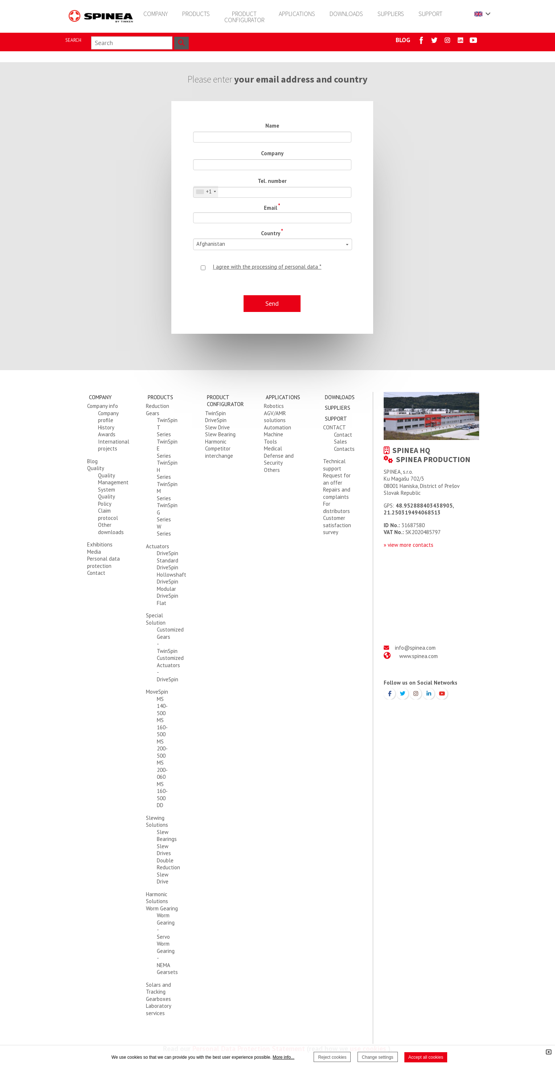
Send (272, 303)
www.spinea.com (418, 656)
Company (272, 153)
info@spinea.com (415, 647)
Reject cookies (332, 1057)
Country (272, 232)
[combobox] (205, 191)
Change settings (377, 1057)
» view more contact (407, 544)
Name (272, 126)
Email (272, 207)
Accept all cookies (425, 1057)
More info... (283, 1057)
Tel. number (272, 181)
